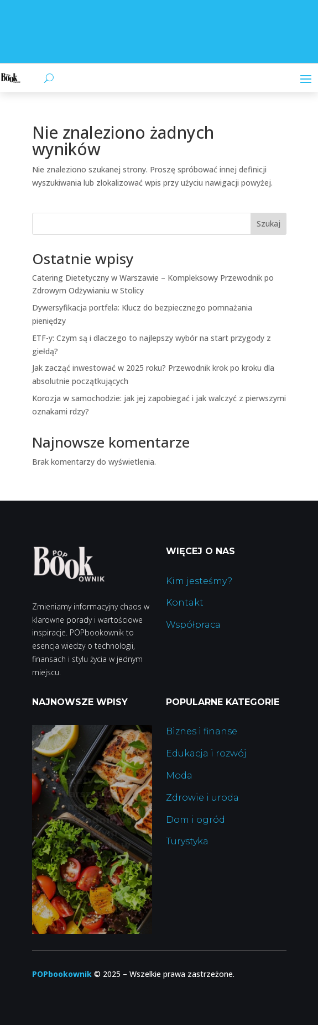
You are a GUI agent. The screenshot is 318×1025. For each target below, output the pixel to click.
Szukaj (268, 223)
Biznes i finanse (201, 731)
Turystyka (187, 841)
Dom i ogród (195, 819)
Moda (179, 775)
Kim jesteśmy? (199, 581)
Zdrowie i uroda (202, 797)
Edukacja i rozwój (206, 753)
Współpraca (193, 624)
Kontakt (185, 602)
